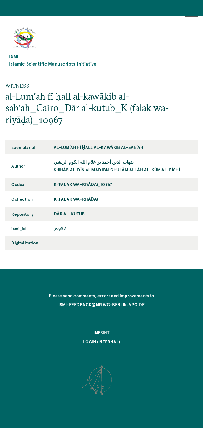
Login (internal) (101, 341)
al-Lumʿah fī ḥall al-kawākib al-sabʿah (99, 147)
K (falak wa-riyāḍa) (76, 199)
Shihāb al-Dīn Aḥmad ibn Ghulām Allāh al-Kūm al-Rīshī (117, 169)
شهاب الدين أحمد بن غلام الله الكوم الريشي (94, 162)
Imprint (101, 332)
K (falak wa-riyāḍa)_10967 (83, 184)
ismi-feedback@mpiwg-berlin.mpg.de (101, 304)
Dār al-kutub (69, 213)
